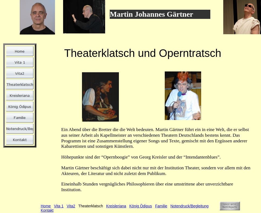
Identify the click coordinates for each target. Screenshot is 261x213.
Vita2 (71, 206)
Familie (161, 206)
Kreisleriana (116, 206)
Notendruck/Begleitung (189, 206)
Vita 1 (59, 206)
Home (46, 206)
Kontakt (47, 210)
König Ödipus (140, 206)
